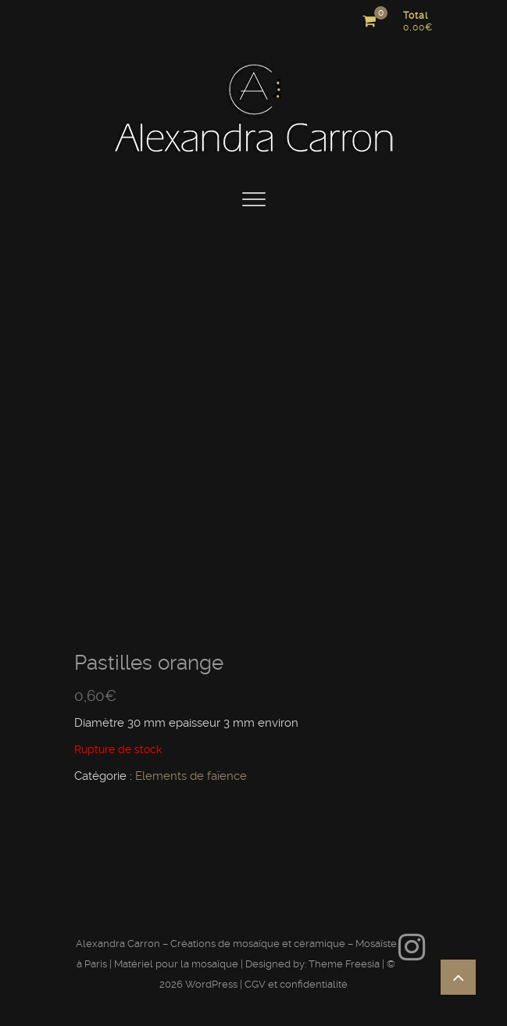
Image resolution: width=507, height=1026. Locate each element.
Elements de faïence (191, 776)
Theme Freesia (344, 964)
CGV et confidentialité (296, 984)
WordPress (211, 984)
